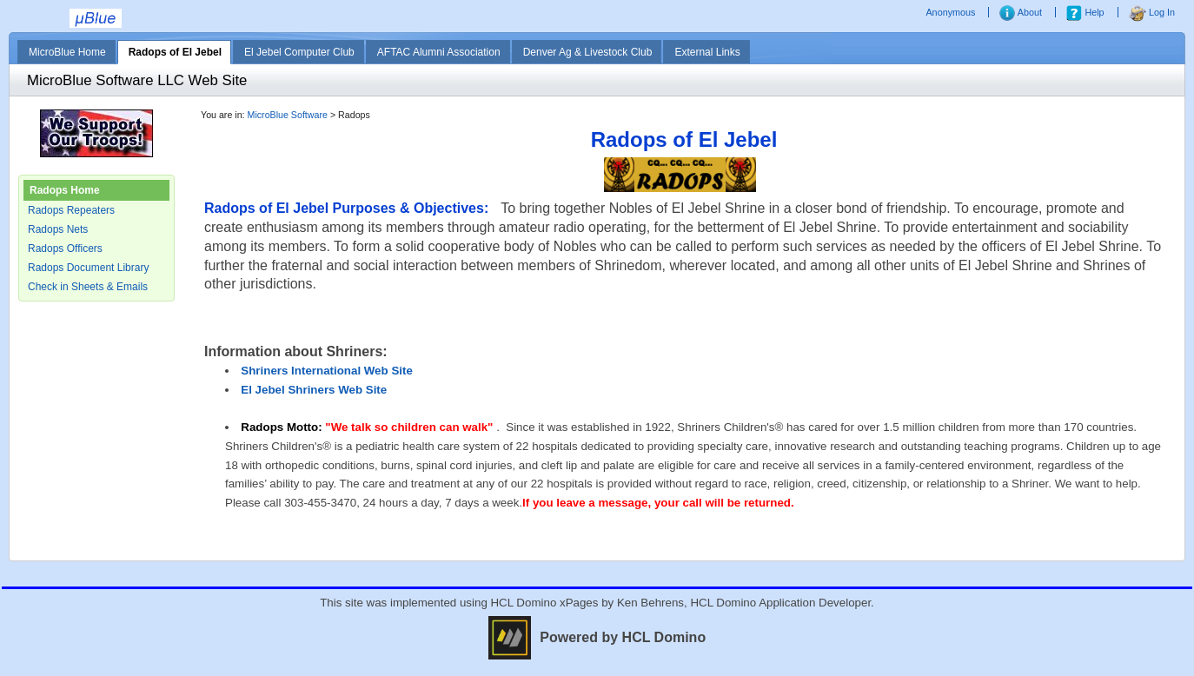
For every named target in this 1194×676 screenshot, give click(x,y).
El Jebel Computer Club (299, 52)
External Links (707, 52)
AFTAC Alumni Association (439, 52)
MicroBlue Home (67, 52)
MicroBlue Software (288, 114)
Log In (1152, 12)
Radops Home (65, 190)
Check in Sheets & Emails (88, 287)
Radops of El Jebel (175, 52)
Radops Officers (65, 248)
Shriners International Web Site (327, 370)
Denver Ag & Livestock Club (588, 52)
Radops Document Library (88, 268)
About (1020, 12)
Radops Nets (58, 229)
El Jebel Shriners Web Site (314, 389)
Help (1085, 12)
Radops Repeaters (71, 210)
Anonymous (951, 12)
